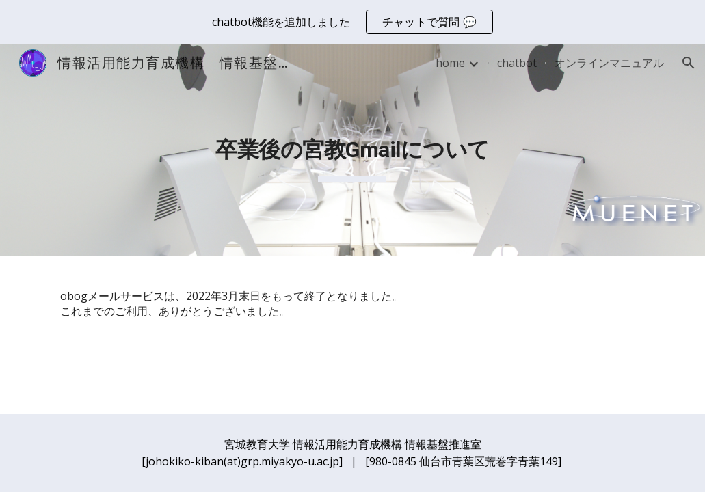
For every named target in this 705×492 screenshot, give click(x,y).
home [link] (450, 62)
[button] (688, 62)
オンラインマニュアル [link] (609, 62)
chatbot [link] (517, 62)
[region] (352, 22)
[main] (353, 149)
